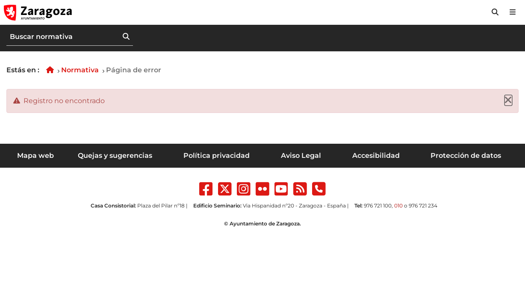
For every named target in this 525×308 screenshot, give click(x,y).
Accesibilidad (376, 155)
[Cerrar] (508, 100)
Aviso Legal (301, 155)
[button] (495, 12)
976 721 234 (423, 205)
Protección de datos (466, 155)
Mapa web (35, 155)
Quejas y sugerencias (115, 155)
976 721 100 (378, 205)
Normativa (80, 70)
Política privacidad (216, 155)
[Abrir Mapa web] (512, 12)
